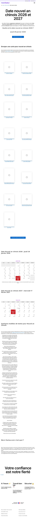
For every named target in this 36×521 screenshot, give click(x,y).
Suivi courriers (9, 509)
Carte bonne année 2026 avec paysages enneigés (9, 117)
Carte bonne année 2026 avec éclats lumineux (27, 117)
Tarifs (7, 511)
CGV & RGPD (3, 511)
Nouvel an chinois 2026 (18, 278)
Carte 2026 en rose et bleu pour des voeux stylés (9, 205)
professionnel (32, 0)
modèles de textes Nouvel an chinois (18, 332)
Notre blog (20, 509)
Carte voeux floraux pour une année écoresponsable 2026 (27, 205)
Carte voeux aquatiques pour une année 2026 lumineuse (27, 139)
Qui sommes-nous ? (22, 511)
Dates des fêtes (7, 5)
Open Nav (35, 2)
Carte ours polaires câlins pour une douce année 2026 (27, 183)
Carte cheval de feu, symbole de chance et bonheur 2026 (26, 73)
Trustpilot (2, 474)
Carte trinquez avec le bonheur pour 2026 (9, 227)
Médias (24, 509)
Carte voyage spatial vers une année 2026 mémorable (9, 161)
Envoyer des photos (4, 515)
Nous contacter (3, 509)
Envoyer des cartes (22, 513)
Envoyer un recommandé (23, 515)
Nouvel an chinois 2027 (13, 312)
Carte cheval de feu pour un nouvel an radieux (9, 73)
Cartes (3, 5)
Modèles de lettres (4, 513)
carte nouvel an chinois (9, 51)
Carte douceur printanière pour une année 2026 (9, 139)
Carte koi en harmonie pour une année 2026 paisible (26, 161)
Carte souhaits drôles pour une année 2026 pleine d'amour (9, 183)
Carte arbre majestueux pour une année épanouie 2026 (27, 95)
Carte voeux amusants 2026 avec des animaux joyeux (9, 95)
